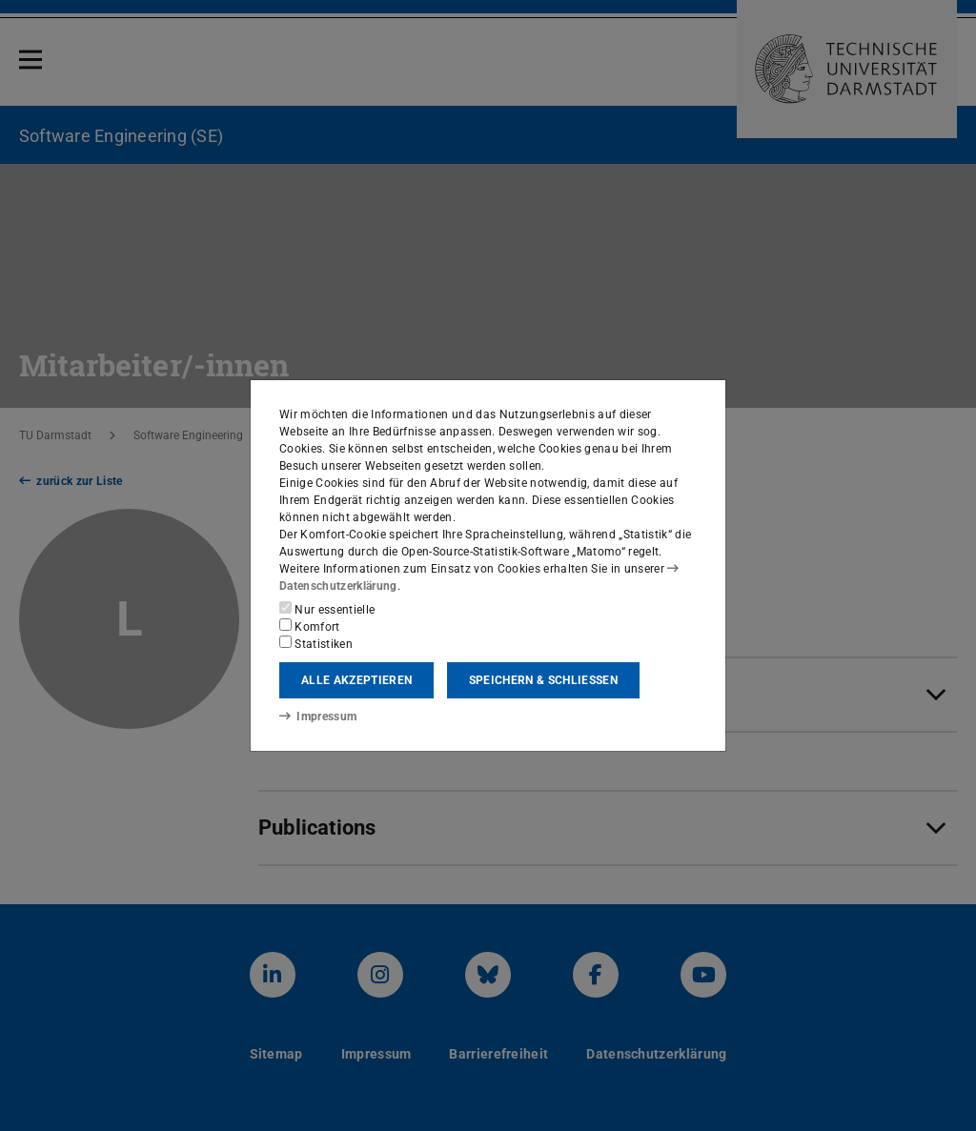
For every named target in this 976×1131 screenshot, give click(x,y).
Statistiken (316, 643)
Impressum (317, 716)
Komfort (309, 626)
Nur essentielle (327, 608)
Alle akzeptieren (356, 680)
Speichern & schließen (543, 680)
